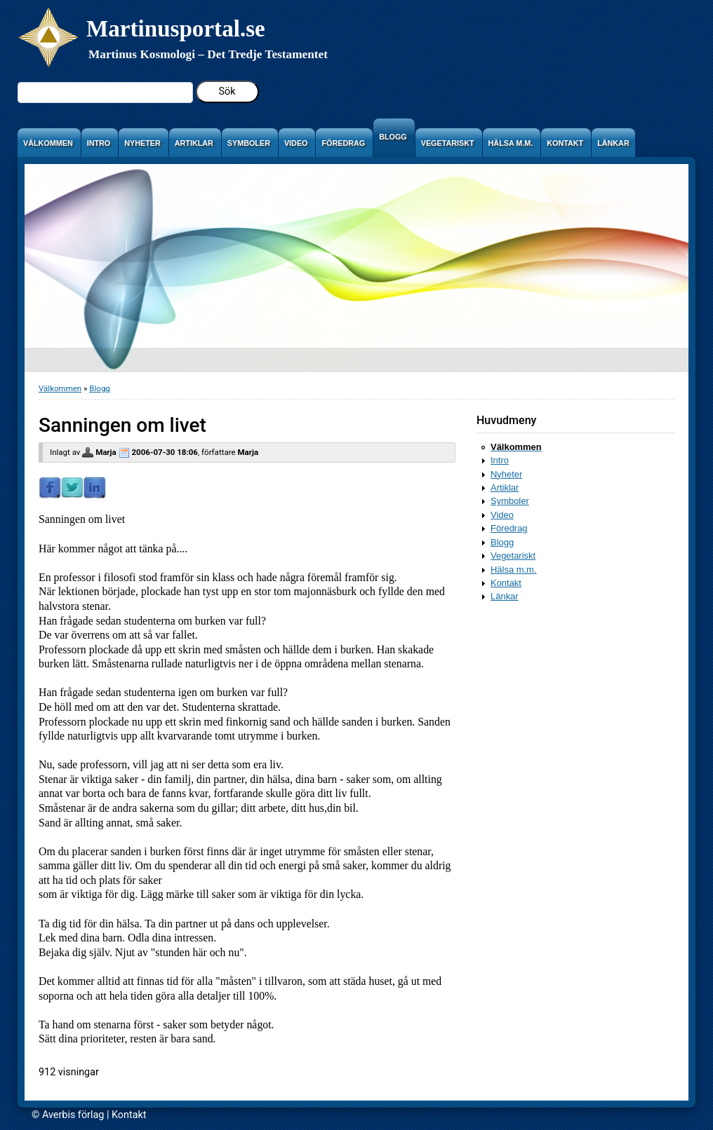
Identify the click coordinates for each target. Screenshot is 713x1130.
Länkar (505, 596)
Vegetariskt (513, 555)
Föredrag (509, 528)
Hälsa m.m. (514, 569)
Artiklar (505, 487)
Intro (500, 460)
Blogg (99, 388)
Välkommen (60, 388)
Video (502, 515)
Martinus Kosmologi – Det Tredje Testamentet (208, 54)
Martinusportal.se (175, 28)
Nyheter (506, 474)
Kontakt (506, 583)
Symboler (510, 501)
